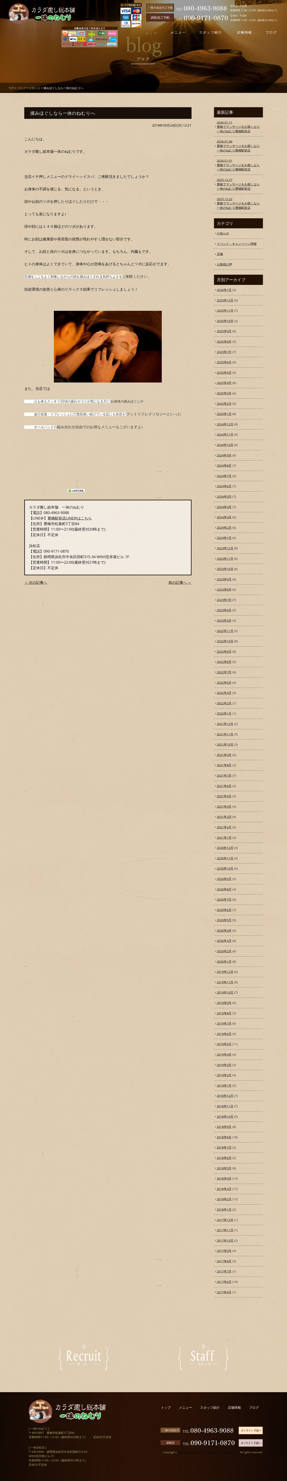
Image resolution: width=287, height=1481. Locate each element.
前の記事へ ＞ (180, 582)
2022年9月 (224, 651)
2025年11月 (225, 310)
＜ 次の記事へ (35, 582)
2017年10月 (225, 1240)
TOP (11, 88)
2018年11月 (225, 1106)
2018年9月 (224, 1127)
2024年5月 (224, 496)
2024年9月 (224, 455)
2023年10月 (225, 569)
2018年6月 (224, 1158)
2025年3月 (224, 393)
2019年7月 (224, 1023)
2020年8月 (224, 889)
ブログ (21, 88)
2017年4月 (224, 1292)
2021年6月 (224, 786)
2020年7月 (224, 899)
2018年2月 (224, 1199)
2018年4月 (224, 1178)
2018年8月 (224, 1137)
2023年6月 (224, 610)
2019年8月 (224, 1013)
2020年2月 (224, 951)
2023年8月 (224, 589)
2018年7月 (224, 1147)
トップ (166, 1407)
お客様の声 (224, 264)
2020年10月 (225, 868)
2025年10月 (225, 321)
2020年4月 (224, 930)
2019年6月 (224, 1034)
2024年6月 (224, 486)
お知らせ (34, 88)
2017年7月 (224, 1271)
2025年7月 (224, 352)
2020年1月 (224, 961)
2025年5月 (224, 372)
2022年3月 (224, 693)
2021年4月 (224, 806)
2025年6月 (224, 362)
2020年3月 (224, 941)
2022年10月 (225, 641)
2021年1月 (224, 837)
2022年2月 (224, 703)
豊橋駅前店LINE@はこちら (70, 518)
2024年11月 (225, 434)
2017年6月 (224, 1282)
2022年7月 (224, 672)
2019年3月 (224, 1065)
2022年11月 (225, 631)
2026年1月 (224, 290)
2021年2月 (224, 827)
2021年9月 (224, 755)
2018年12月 (225, 1096)
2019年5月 (224, 1044)
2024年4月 (224, 507)
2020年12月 (225, 848)
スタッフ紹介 (210, 1407)
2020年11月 (225, 858)
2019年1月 (224, 1085)
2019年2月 (224, 1075)
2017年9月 (224, 1251)
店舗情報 (234, 1407)
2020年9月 (224, 879)
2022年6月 (224, 682)
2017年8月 (224, 1261)
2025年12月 (225, 300)
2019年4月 (224, 1054)
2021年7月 (224, 775)
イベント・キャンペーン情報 (237, 244)
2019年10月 (225, 992)
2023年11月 (225, 558)
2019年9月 (224, 1003)
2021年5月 (224, 796)
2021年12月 (225, 724)
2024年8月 (224, 465)
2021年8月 (224, 765)
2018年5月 (224, 1168)
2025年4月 (224, 383)
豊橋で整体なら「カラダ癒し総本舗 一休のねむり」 (208, 1452)
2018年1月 (224, 1209)
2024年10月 (225, 445)
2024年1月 (224, 538)
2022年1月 (224, 713)
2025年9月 (224, 331)
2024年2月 (224, 527)
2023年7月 (224, 600)
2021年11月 (225, 734)
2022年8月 (224, 662)
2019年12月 (225, 972)
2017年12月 (225, 1220)
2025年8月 (224, 341)
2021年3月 (224, 817)
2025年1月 (224, 414)
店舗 (220, 254)
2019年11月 (225, 982)
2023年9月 (224, 579)
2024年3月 (224, 517)
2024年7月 (224, 476)
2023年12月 (225, 548)
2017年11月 (225, 1230)
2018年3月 (224, 1189)
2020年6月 (224, 910)
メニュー (185, 1407)
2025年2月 (224, 403)
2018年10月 (225, 1116)
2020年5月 (224, 920)
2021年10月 (225, 744)
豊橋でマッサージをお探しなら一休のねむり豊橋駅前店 (238, 126)
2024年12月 (225, 424)
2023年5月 (224, 620)
